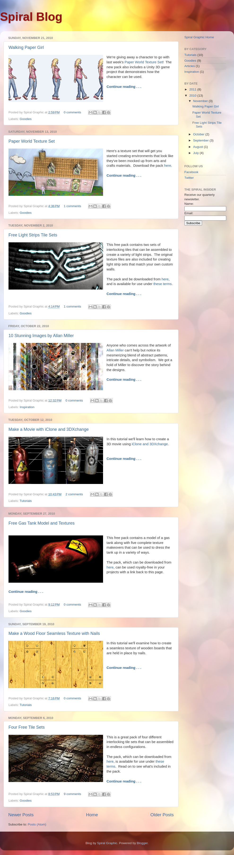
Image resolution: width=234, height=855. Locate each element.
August (198, 147)
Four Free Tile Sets (27, 727)
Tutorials (26, 501)
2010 (193, 95)
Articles (189, 66)
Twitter (189, 178)
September (201, 140)
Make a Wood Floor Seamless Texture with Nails (54, 633)
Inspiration (27, 407)
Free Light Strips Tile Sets (33, 235)
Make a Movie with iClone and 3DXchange (49, 429)
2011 (193, 89)
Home (92, 814)
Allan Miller (115, 350)
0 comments (72, 112)
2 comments (74, 494)
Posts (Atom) (37, 824)
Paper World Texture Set (144, 62)
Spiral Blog (31, 16)
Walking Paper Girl (26, 47)
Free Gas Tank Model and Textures (41, 523)
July (196, 153)
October (199, 134)
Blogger (142, 843)
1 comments (72, 206)
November (201, 101)
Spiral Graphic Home (199, 37)
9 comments (72, 794)
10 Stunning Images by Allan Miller (41, 335)
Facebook (191, 172)
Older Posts (162, 814)
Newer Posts (21, 814)
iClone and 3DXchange (150, 444)
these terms (162, 284)
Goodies (25, 119)
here (167, 165)
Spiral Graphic (107, 843)
